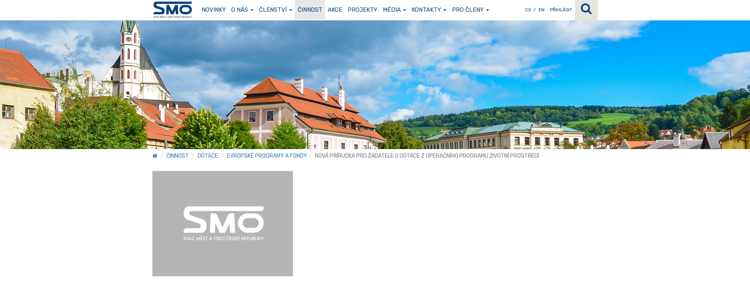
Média (394, 9)
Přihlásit (561, 9)
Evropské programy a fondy (267, 156)
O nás (242, 9)
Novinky (214, 9)
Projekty (362, 9)
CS (528, 9)
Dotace (208, 156)
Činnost (310, 9)
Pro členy (470, 9)
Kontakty (429, 9)
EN (542, 9)
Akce (335, 9)
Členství (275, 9)
